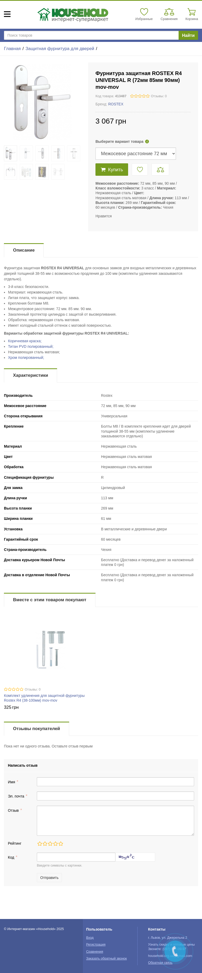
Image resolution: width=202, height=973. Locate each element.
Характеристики (30, 375)
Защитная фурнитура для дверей (60, 48)
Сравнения (94, 952)
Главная (12, 48)
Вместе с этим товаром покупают (50, 599)
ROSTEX (115, 104)
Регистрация (95, 944)
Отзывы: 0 (159, 96)
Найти (188, 35)
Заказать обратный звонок (106, 958)
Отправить (49, 878)
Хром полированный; (26, 357)
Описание (24, 250)
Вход (90, 938)
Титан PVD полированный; (30, 346)
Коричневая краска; (25, 341)
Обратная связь (160, 963)
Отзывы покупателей (36, 728)
